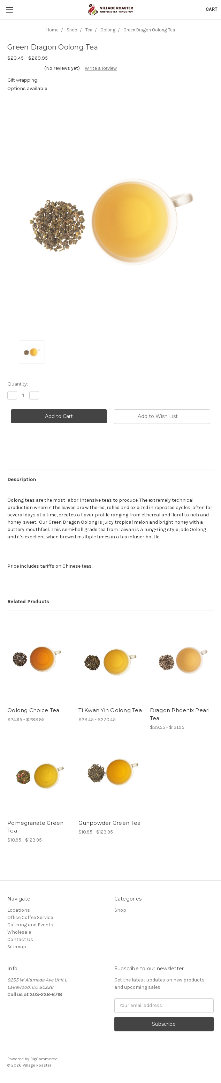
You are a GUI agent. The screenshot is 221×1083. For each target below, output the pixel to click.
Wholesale (19, 932)
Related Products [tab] (28, 601)
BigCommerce (44, 1058)
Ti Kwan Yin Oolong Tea (110, 710)
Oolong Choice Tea (33, 710)
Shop (120, 910)
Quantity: (17, 384)
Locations (18, 910)
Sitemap (16, 947)
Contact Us (20, 939)
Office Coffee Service (30, 917)
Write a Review (101, 68)
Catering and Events (30, 925)
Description (21, 479)
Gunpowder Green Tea (109, 823)
